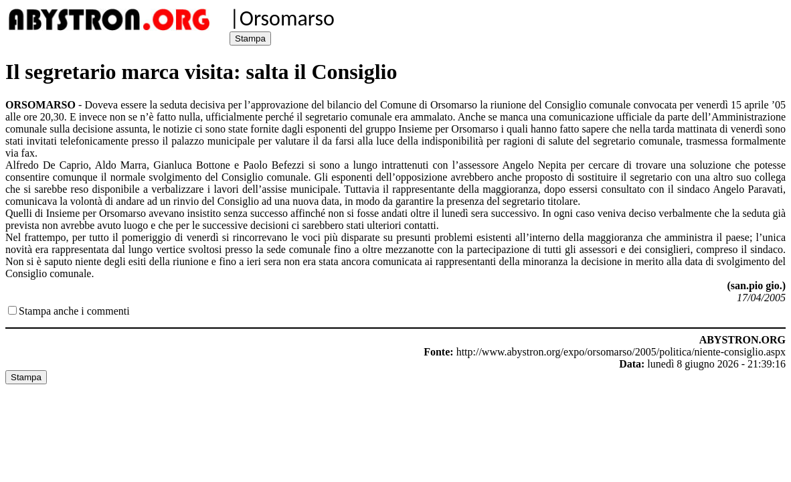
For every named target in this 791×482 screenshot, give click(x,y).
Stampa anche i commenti (74, 311)
